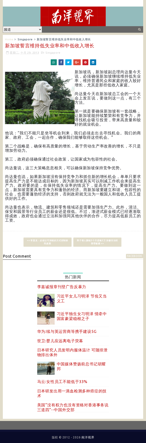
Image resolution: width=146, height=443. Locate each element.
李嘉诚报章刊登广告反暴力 (61, 286)
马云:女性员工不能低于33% (62, 381)
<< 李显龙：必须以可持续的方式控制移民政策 (47, 242)
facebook (134, 256)
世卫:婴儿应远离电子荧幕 (60, 341)
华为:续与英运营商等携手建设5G (67, 331)
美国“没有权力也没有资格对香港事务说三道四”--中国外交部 (73, 407)
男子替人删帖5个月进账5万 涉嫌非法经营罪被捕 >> (97, 242)
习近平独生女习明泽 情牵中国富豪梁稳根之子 (82, 316)
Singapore (25, 39)
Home (9, 39)
